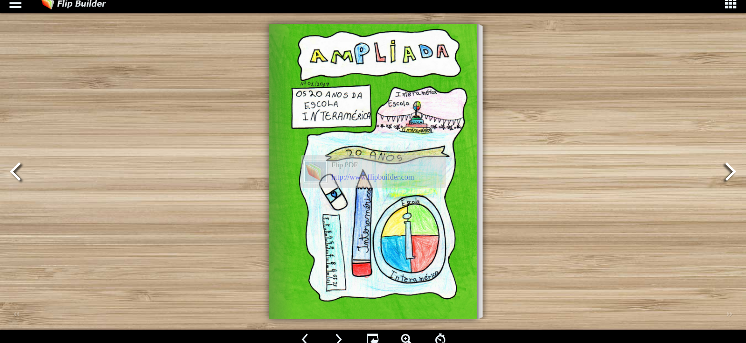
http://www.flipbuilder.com (373, 177)
